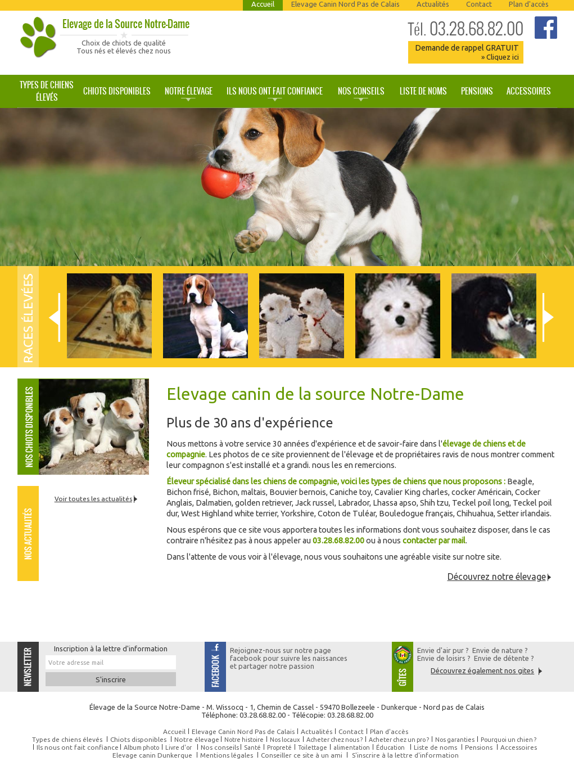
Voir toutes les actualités (93, 498)
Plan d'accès (529, 4)
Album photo (141, 747)
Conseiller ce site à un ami (301, 755)
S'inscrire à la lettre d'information (405, 755)
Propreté (279, 747)
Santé (252, 747)
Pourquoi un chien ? (508, 739)
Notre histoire (244, 739)
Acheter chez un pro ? (399, 739)
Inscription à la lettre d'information (111, 648)
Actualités (433, 4)
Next (548, 317)
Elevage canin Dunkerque (152, 755)
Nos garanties (454, 739)
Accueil (262, 4)
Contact (479, 4)
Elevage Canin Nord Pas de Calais (345, 4)
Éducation (390, 747)
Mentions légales (226, 755)
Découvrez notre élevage (497, 576)
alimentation (351, 747)
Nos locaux (285, 739)
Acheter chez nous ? (334, 739)
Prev (54, 317)
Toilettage (312, 747)
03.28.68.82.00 (465, 28)
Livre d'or (178, 747)
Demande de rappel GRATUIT (467, 52)
